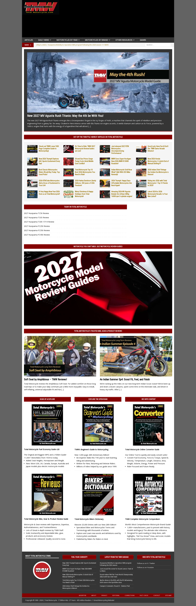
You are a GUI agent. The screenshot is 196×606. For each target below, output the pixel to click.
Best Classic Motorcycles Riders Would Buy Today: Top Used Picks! (49, 172)
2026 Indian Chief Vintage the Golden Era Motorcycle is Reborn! (158, 172)
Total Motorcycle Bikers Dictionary (88, 519)
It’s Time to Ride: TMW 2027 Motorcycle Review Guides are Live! (85, 148)
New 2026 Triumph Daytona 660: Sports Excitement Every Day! (49, 161)
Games (143, 40)
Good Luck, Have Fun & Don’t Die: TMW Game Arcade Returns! (158, 148)
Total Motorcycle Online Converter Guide (142, 449)
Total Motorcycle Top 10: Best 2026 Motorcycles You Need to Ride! (85, 172)
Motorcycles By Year (66, 40)
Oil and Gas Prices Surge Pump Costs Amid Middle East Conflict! (84, 161)
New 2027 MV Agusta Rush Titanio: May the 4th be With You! (65, 116)
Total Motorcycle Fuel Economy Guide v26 (41, 449)
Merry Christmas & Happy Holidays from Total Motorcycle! (84, 194)
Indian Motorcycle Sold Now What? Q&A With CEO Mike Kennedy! (121, 172)
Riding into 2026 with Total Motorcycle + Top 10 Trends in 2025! (158, 183)
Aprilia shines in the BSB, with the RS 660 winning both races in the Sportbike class (116, 581)
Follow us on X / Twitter (146, 563)
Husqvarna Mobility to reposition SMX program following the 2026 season (115, 564)
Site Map (168, 595)
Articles (29, 40)
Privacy (104, 595)
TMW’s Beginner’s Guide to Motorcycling (91, 449)
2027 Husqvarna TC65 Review (36, 217)
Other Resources (123, 40)
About (93, 595)
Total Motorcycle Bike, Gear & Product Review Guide (46, 519)
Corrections (130, 595)
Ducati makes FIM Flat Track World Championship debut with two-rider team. (116, 576)
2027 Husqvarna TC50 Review (36, 213)
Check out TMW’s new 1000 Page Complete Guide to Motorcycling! (49, 148)
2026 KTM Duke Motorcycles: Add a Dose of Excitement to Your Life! (49, 183)
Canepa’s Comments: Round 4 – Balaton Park (115, 586)
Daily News (43, 40)
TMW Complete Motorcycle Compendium (142, 519)
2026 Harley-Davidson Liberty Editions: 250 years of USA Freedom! (85, 183)
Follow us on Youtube (145, 567)
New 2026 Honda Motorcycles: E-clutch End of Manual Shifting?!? (158, 161)
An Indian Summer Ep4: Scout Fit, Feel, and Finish (125, 379)
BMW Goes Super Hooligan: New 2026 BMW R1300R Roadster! (121, 161)
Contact (156, 595)
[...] (89, 126)
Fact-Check (144, 595)
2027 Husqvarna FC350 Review (37, 230)
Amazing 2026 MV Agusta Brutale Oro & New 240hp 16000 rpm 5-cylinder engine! (121, 194)
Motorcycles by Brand (96, 40)
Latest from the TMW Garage (117, 557)
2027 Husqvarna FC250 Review (37, 226)
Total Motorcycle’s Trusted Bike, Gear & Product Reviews (98, 331)
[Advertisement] (117, 19)
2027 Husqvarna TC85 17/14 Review (39, 222)
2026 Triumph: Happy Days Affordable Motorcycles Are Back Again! (121, 183)
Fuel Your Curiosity (79, 557)
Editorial (116, 595)
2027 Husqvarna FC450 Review (37, 235)
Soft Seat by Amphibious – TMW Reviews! (45, 379)
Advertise (82, 595)
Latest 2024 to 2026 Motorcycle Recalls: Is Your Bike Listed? (158, 194)
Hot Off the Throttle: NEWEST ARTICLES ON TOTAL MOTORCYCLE (98, 137)
